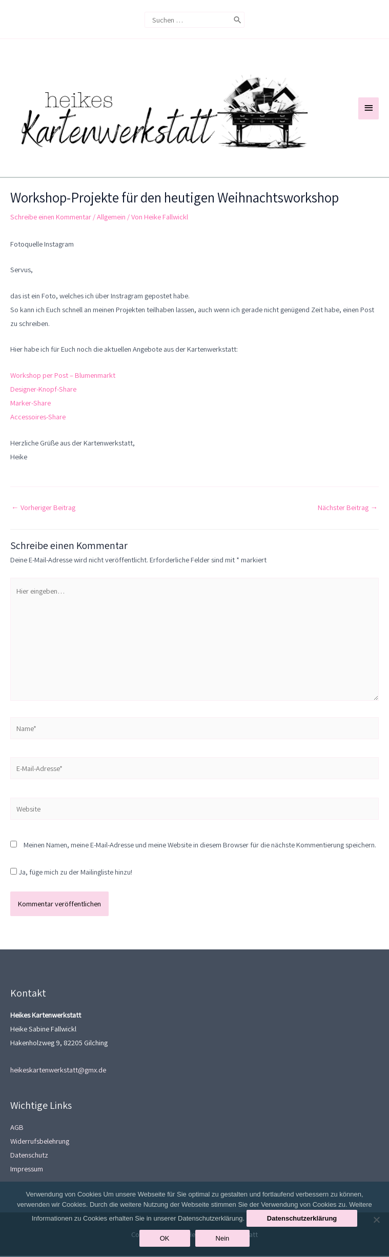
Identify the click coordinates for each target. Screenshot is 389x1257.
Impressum (26, 1170)
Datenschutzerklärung (302, 1218)
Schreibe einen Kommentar (50, 217)
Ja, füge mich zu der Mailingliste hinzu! (71, 873)
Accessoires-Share (38, 418)
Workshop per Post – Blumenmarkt (62, 376)
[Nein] (376, 1219)
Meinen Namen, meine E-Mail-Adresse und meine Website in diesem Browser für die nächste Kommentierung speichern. (200, 846)
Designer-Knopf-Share (43, 390)
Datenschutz (29, 1156)
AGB (17, 1128)
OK (165, 1238)
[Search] (237, 18)
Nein (223, 1238)
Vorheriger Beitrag (43, 508)
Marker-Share (30, 404)
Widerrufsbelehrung (39, 1142)
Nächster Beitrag (348, 508)
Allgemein (111, 217)
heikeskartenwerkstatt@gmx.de (58, 1071)
